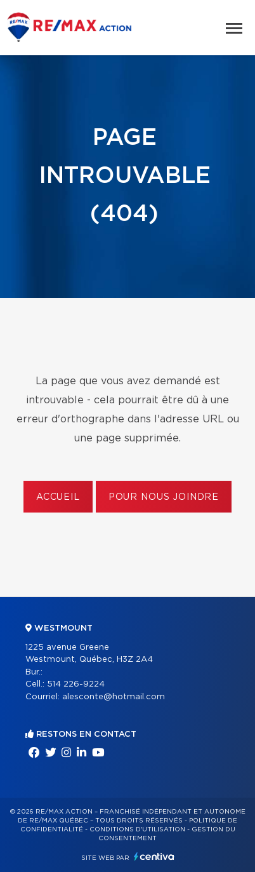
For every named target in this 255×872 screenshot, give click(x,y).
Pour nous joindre (163, 497)
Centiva (154, 856)
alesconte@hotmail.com (113, 697)
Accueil (58, 497)
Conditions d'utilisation (137, 829)
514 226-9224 (76, 684)
